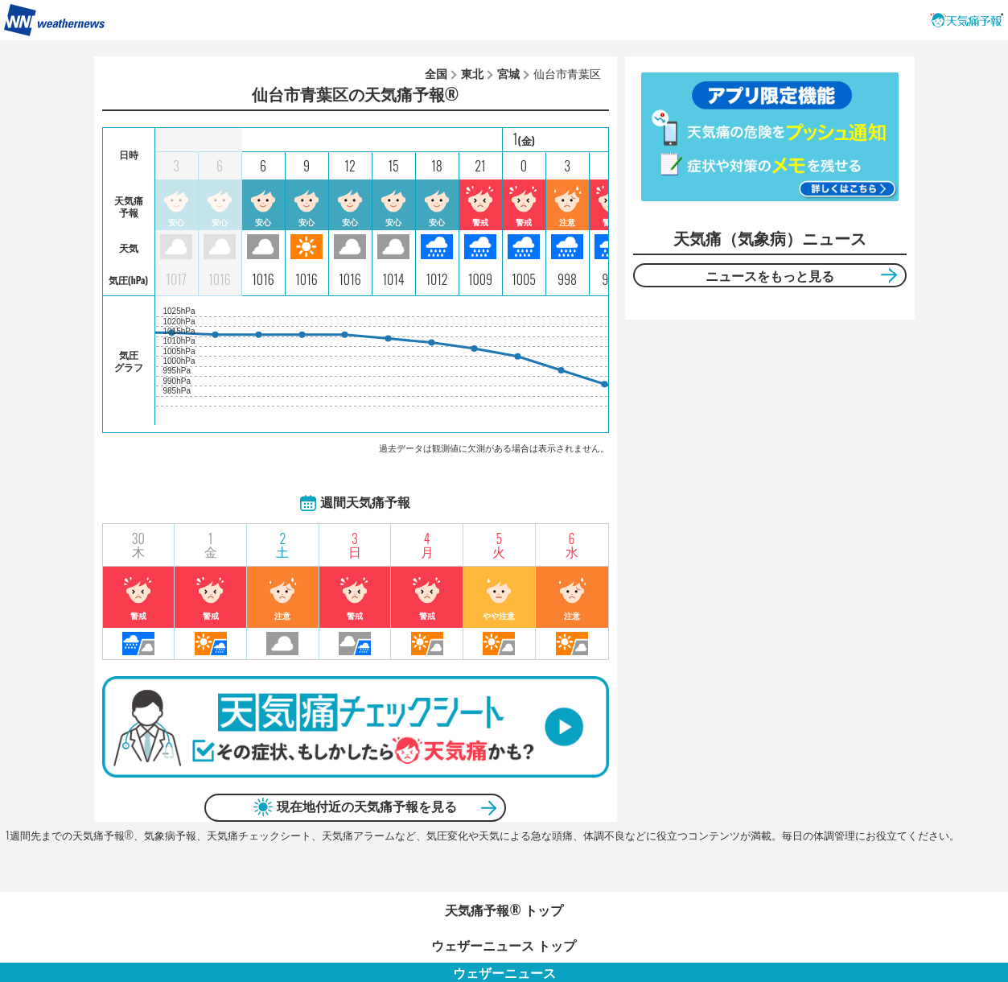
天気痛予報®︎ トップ (503, 909)
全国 (436, 72)
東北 (472, 72)
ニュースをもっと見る (770, 275)
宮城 (508, 72)
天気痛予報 (967, 20)
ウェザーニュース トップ (503, 945)
